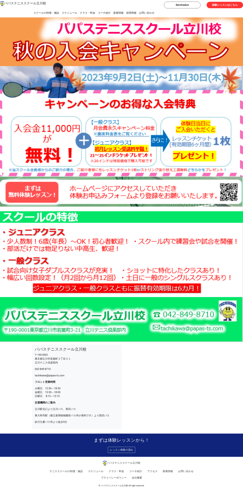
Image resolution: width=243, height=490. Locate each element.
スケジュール (69, 12)
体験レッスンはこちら (225, 4)
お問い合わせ (146, 12)
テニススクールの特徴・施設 (66, 471)
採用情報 (131, 12)
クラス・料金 (87, 12)
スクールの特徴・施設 (46, 12)
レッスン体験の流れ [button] (121, 449)
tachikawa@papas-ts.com (49, 375)
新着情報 (118, 12)
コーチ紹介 (104, 12)
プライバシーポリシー (114, 477)
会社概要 (137, 477)
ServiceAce (182, 4)
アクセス (152, 471)
